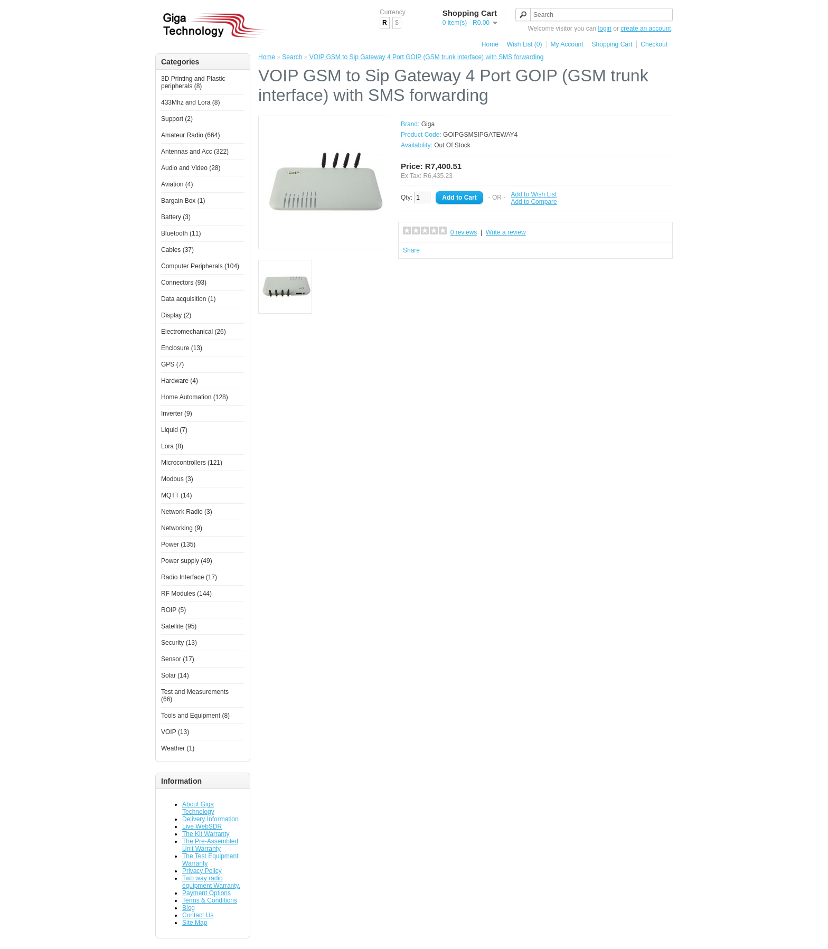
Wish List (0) (524, 44)
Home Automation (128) (194, 397)
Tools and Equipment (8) (195, 715)
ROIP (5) (173, 610)
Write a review (506, 232)
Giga (428, 124)
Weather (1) (177, 748)
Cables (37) (177, 249)
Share (411, 250)
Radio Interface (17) (189, 577)
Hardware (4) (179, 380)
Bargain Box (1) (183, 200)
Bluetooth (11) (181, 233)
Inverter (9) (176, 413)
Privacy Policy (202, 871)
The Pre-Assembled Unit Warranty (210, 845)
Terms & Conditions (209, 900)
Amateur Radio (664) (190, 135)
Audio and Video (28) (191, 168)
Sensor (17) (177, 659)
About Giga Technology (198, 808)
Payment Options (206, 893)
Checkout (654, 44)
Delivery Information (210, 819)
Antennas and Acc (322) (195, 151)
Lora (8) (172, 446)
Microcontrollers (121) (191, 462)
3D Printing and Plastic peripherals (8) (193, 82)
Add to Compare (534, 201)
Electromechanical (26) (193, 331)
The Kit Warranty (206, 834)
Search (292, 57)
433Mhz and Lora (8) (190, 102)
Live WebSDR (202, 826)
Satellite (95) (178, 626)
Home (490, 44)
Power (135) (178, 544)
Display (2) (176, 315)
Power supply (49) (186, 561)
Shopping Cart (612, 44)
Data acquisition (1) (188, 299)
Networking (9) (181, 528)
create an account (645, 28)
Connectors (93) (183, 282)
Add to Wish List (534, 194)
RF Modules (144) (186, 593)
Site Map (194, 922)
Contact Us (197, 915)
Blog (188, 908)
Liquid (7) (174, 430)
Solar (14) (175, 675)
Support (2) (177, 119)
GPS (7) (172, 364)
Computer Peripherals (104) (200, 266)
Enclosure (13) (181, 348)
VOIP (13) (175, 732)
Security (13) (179, 642)
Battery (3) (176, 217)
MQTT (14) (176, 495)
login (604, 28)
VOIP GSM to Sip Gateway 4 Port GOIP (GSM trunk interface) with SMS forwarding (426, 57)
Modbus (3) (177, 479)
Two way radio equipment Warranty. (211, 882)
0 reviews (463, 232)
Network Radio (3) (186, 511)
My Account (567, 44)
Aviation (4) (177, 184)
